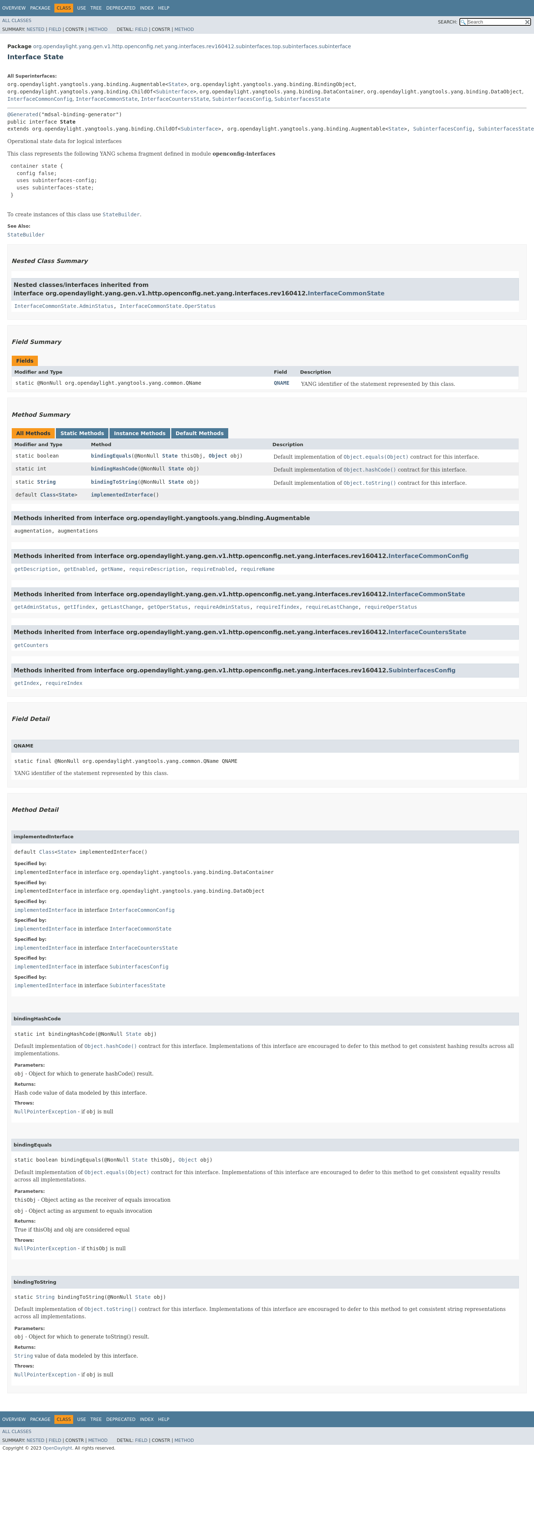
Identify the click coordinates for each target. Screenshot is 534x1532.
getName (112, 569)
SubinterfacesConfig (241, 99)
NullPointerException (45, 1112)
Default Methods (200, 433)
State (176, 84)
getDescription (36, 569)
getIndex (26, 683)
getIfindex (79, 607)
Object (218, 456)
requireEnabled (212, 569)
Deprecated (121, 8)
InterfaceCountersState (175, 99)
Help (163, 8)
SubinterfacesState (302, 99)
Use (81, 8)
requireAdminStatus (222, 607)
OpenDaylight (57, 1448)
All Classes (16, 20)
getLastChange (121, 607)
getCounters (31, 645)
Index (147, 8)
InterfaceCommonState (107, 99)
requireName (257, 569)
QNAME (281, 383)
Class (47, 495)
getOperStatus (167, 607)
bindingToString (114, 482)
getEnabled (79, 569)
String (46, 482)
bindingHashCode (114, 469)
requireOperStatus (391, 607)
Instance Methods (139, 433)
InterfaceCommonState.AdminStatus (64, 306)
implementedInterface (122, 495)
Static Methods (82, 433)
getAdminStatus (36, 607)
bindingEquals (111, 456)
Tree (96, 8)
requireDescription (157, 569)
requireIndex (63, 683)
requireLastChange (331, 607)
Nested (35, 29)
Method (98, 29)
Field (55, 29)
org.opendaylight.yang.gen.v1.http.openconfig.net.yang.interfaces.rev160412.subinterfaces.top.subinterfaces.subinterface (192, 46)
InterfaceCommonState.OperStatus (168, 306)
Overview (14, 8)
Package (40, 8)
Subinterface (174, 92)
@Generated (22, 114)
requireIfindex (277, 607)
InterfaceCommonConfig (39, 99)
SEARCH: (448, 22)
